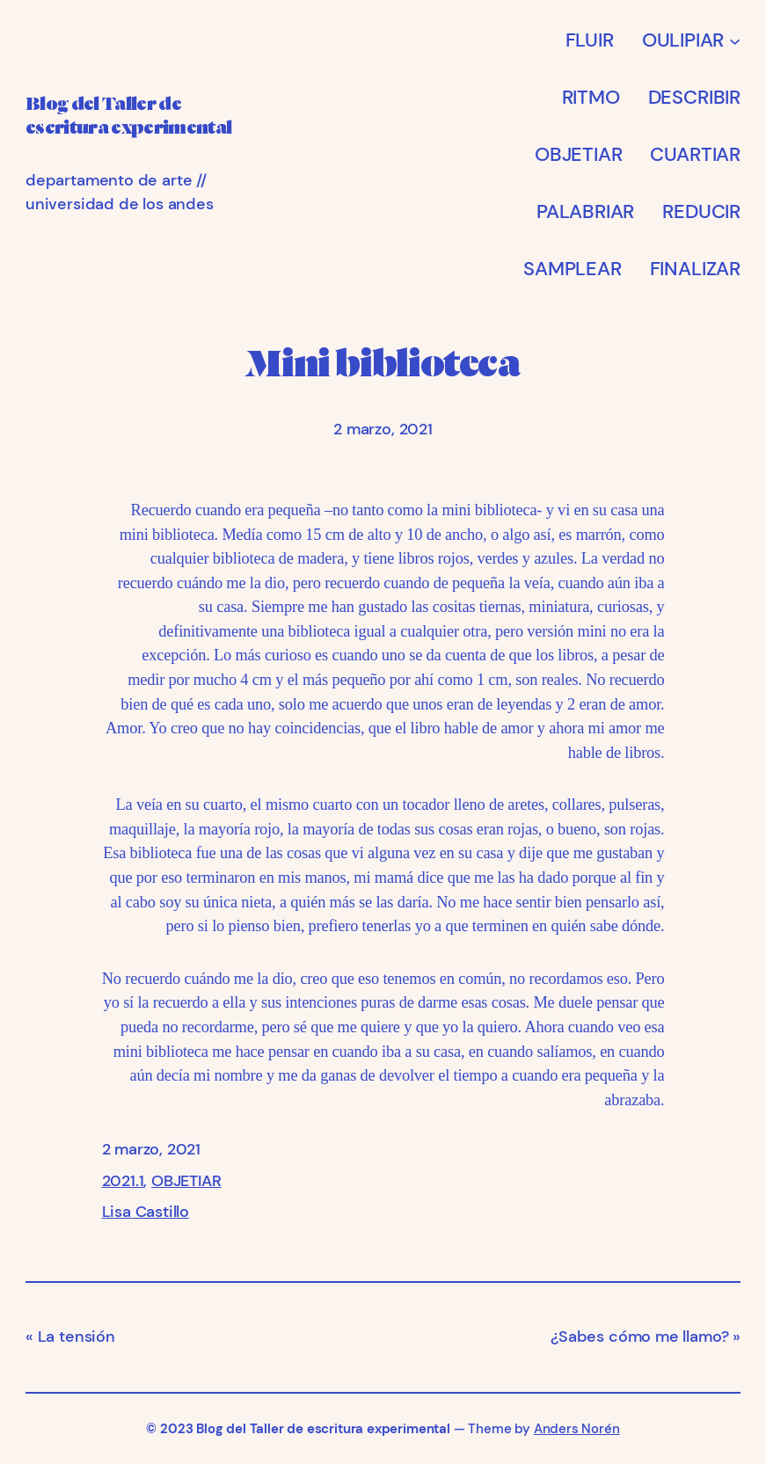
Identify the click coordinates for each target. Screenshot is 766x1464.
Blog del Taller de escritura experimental (322, 1429)
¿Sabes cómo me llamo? (639, 1336)
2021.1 (123, 1180)
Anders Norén (577, 1429)
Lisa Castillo (146, 1211)
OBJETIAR (186, 1180)
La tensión (76, 1336)
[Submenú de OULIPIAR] (734, 40)
